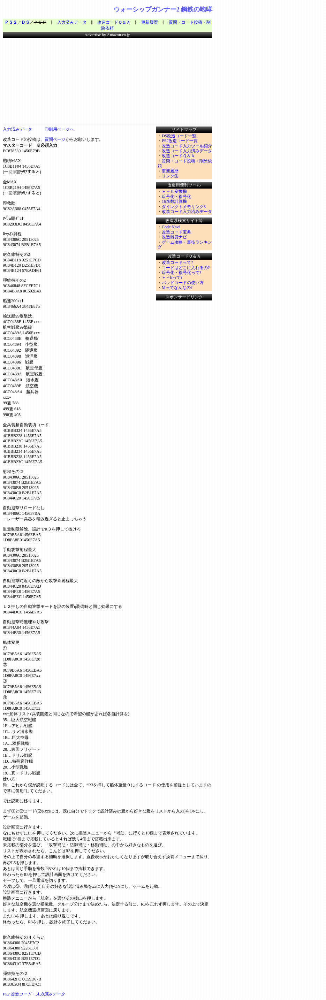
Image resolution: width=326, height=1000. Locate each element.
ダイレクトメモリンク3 (184, 206)
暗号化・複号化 (176, 196)
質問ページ (55, 139)
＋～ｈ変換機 (174, 191)
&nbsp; (24, 80)
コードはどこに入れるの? (186, 267)
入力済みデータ (71, 22)
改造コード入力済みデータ (187, 150)
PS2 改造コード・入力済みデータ (34, 994)
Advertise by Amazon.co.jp (107, 34)
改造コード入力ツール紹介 (187, 146)
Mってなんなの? (177, 287)
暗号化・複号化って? (181, 272)
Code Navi (171, 226)
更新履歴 (149, 22)
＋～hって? (172, 277)
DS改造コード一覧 (179, 135)
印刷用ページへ (59, 129)
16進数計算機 (174, 201)
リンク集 (170, 176)
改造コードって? (177, 262)
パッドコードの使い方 (183, 282)
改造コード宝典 (176, 232)
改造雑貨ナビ (174, 237)
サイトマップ (184, 129)
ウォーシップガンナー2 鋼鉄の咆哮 (163, 9)
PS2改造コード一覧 (180, 140)
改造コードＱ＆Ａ (113, 22)
